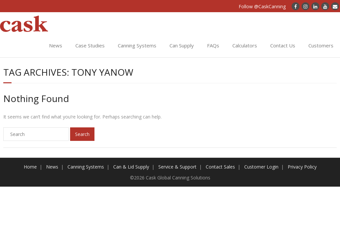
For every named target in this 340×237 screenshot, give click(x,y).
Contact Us (282, 45)
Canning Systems (137, 45)
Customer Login (261, 167)
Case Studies (90, 45)
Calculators (244, 45)
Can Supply (182, 45)
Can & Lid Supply (131, 167)
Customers (320, 45)
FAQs (213, 45)
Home (30, 167)
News (55, 45)
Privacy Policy (302, 167)
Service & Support (177, 167)
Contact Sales (220, 167)
